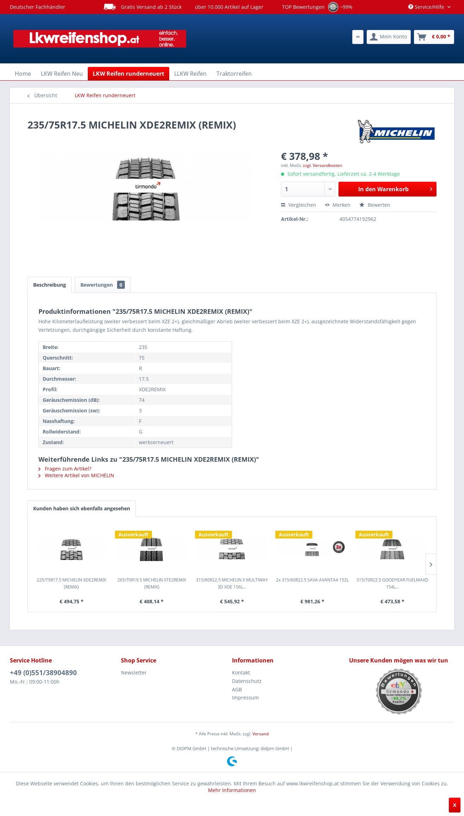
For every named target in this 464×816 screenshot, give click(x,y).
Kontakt (241, 672)
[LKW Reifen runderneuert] (128, 73)
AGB (237, 689)
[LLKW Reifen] (190, 73)
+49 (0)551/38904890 (43, 672)
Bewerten (374, 204)
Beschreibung (49, 284)
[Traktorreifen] (234, 73)
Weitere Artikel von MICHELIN (76, 475)
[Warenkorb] (434, 37)
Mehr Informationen (232, 790)
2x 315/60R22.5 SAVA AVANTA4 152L (312, 580)
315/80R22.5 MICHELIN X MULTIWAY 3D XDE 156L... (232, 583)
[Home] (23, 73)
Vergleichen (298, 204)
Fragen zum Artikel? (64, 468)
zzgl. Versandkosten (322, 165)
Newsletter (134, 672)
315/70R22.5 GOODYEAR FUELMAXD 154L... (392, 583)
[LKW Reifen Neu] (62, 73)
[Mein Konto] (389, 37)
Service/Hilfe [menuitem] (427, 7)
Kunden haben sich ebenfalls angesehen (81, 508)
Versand (260, 734)
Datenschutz (247, 681)
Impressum (245, 697)
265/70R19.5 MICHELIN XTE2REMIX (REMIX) (151, 583)
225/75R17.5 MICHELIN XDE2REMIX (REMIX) (71, 583)
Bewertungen (102, 285)
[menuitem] (358, 37)
